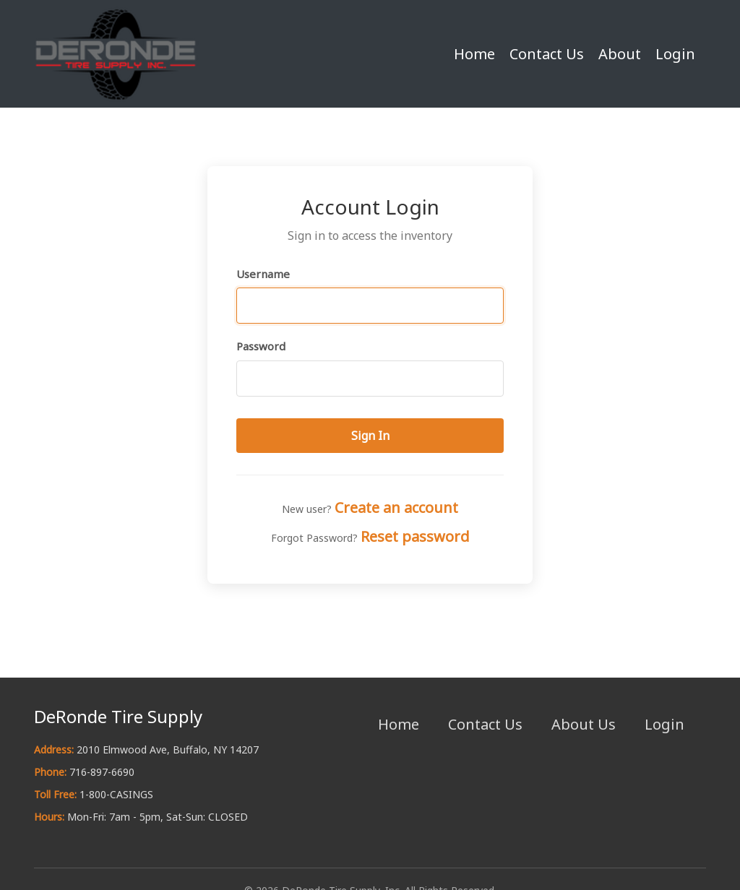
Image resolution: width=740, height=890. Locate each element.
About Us (583, 724)
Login (675, 54)
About (619, 54)
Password (260, 346)
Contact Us (546, 54)
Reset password (415, 536)
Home (474, 54)
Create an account (396, 507)
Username (263, 274)
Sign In (370, 436)
